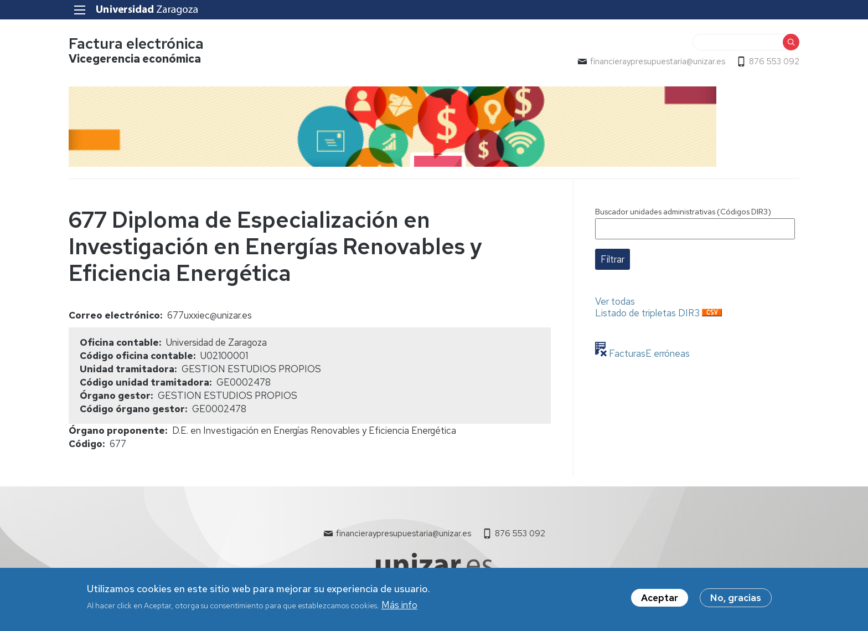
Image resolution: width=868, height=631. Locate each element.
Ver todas (615, 301)
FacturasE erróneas (648, 353)
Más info (399, 609)
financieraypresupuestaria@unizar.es (657, 61)
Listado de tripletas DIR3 (647, 313)
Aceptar (659, 602)
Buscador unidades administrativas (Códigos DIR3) (683, 212)
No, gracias (735, 602)
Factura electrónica (136, 43)
